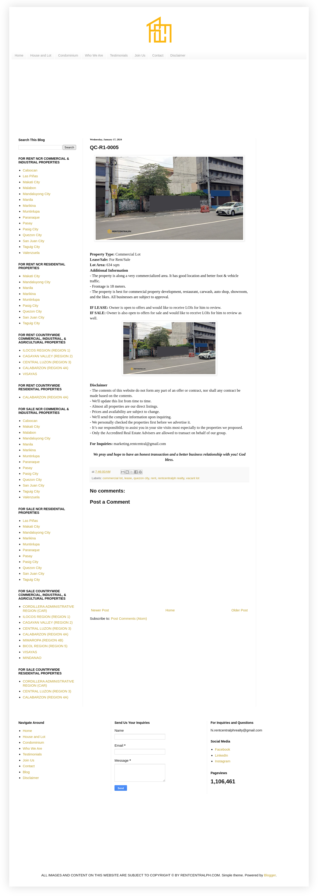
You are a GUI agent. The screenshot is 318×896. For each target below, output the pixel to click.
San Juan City (33, 241)
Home (19, 55)
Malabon (29, 188)
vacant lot (192, 478)
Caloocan (30, 170)
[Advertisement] (156, 98)
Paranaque (31, 217)
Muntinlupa (31, 211)
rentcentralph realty (171, 478)
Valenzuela (31, 253)
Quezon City (32, 235)
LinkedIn (221, 755)
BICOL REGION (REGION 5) (45, 646)
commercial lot (113, 478)
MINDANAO (32, 658)
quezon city (141, 478)
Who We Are (94, 55)
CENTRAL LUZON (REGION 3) (47, 362)
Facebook (222, 749)
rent (153, 478)
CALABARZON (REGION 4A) (45, 368)
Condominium (68, 55)
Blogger (270, 875)
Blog (26, 772)
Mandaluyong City (36, 194)
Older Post (239, 610)
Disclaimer (177, 55)
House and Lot (40, 55)
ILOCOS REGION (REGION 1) (46, 350)
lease (128, 478)
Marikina (29, 205)
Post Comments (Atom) (129, 618)
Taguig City (31, 247)
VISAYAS (30, 374)
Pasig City (30, 229)
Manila (28, 199)
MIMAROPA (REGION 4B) (43, 640)
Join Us (140, 55)
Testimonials (119, 55)
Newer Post (100, 610)
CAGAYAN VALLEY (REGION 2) (48, 356)
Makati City (31, 182)
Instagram (222, 761)
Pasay (27, 223)
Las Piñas (30, 176)
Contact (157, 55)
